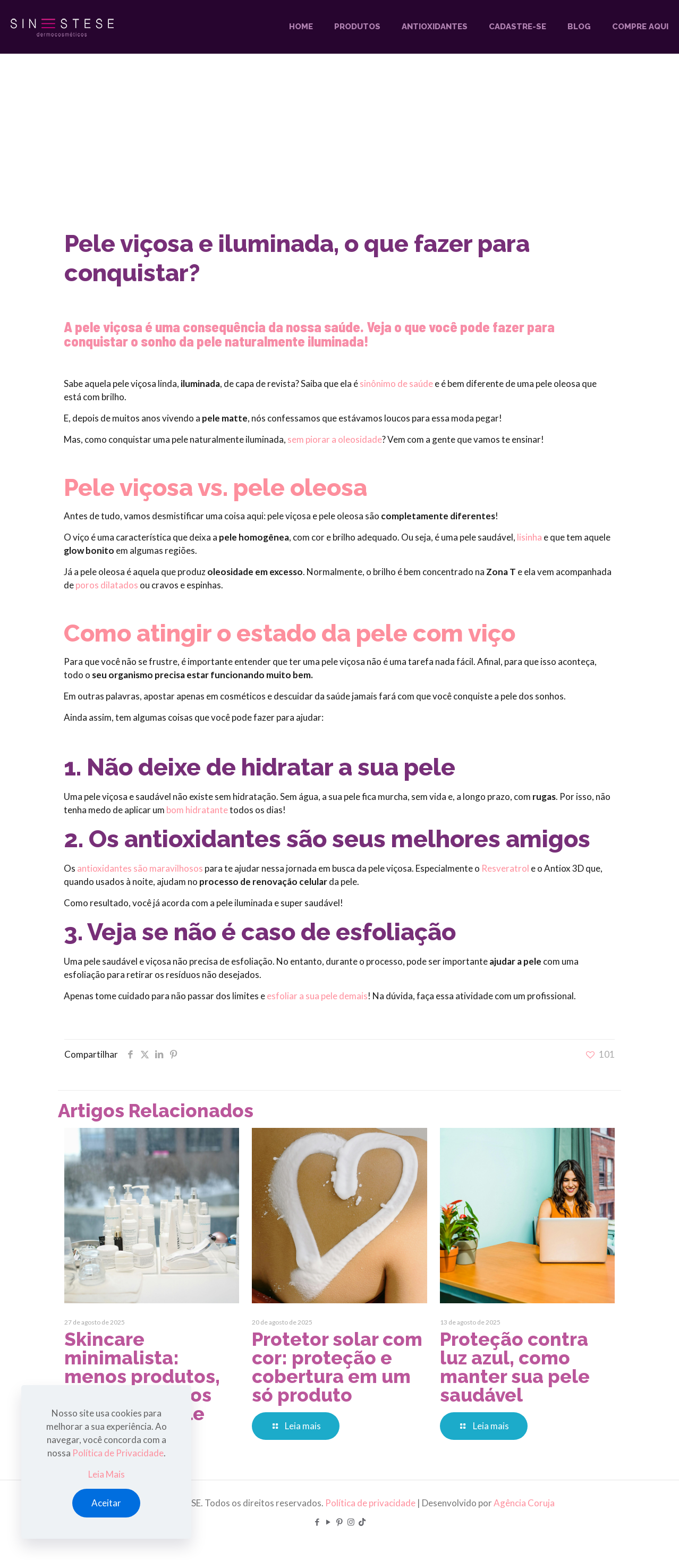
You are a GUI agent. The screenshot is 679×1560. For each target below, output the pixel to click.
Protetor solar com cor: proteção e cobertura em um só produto (337, 1367)
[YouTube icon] (329, 1522)
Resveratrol (505, 868)
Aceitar (106, 1502)
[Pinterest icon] (340, 1522)
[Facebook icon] (317, 1522)
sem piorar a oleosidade (334, 439)
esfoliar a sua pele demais (317, 995)
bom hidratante (197, 809)
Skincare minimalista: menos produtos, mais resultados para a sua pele (142, 1376)
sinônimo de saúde (396, 383)
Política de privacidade (370, 1502)
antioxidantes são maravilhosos (140, 868)
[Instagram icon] (351, 1522)
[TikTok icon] (362, 1522)
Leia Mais (106, 1474)
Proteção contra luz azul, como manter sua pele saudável (515, 1367)
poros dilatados (106, 585)
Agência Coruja (524, 1502)
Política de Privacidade (118, 1452)
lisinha (529, 537)
